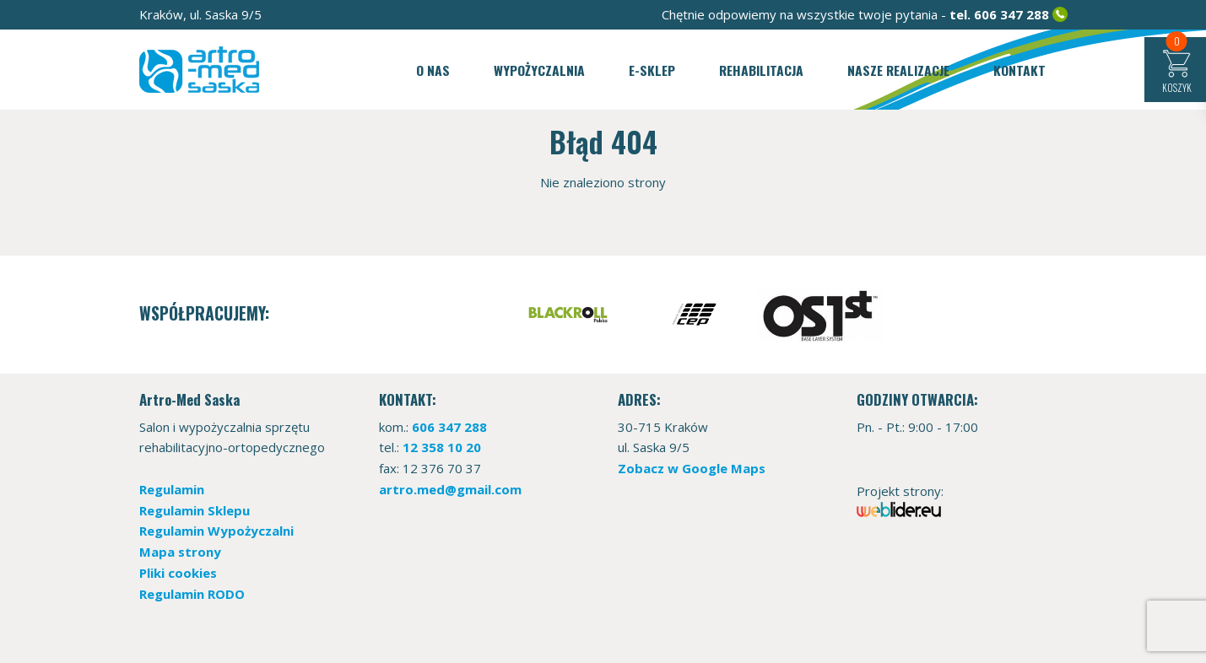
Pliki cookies (178, 572)
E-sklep (652, 70)
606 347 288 (1011, 14)
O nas (433, 70)
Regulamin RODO (192, 593)
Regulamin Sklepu (194, 510)
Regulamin (171, 489)
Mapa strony (180, 551)
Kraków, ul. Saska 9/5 (200, 14)
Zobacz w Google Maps (691, 468)
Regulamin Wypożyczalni (216, 530)
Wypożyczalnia (539, 70)
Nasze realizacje (898, 70)
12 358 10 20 (442, 447)
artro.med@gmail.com (450, 489)
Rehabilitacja (761, 70)
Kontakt (1019, 70)
